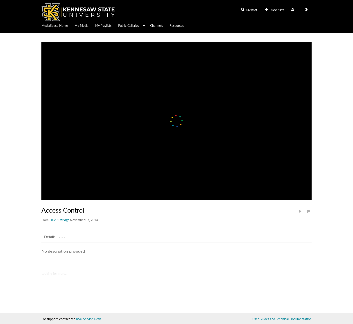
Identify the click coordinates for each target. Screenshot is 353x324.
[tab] (49, 236)
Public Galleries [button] (128, 25)
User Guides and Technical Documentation (282, 319)
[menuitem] (58, 25)
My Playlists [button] (103, 25)
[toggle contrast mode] (306, 10)
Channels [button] (156, 25)
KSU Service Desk (88, 319)
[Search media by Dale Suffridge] (59, 220)
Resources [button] (177, 25)
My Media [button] (81, 25)
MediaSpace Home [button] (54, 25)
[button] (249, 10)
